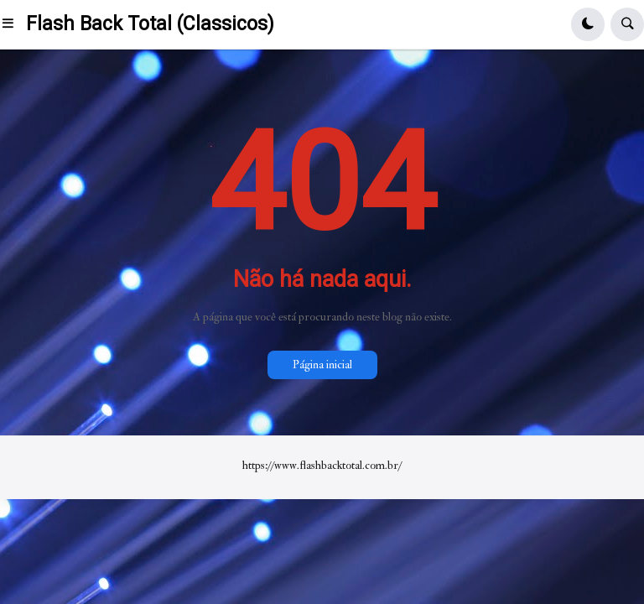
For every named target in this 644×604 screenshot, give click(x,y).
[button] (13, 24)
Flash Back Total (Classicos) (150, 24)
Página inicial (322, 364)
